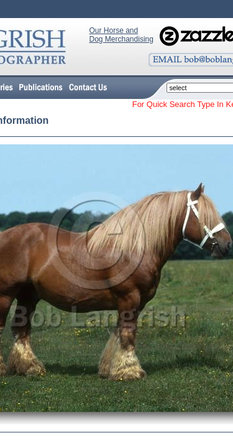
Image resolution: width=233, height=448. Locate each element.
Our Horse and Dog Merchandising (121, 35)
